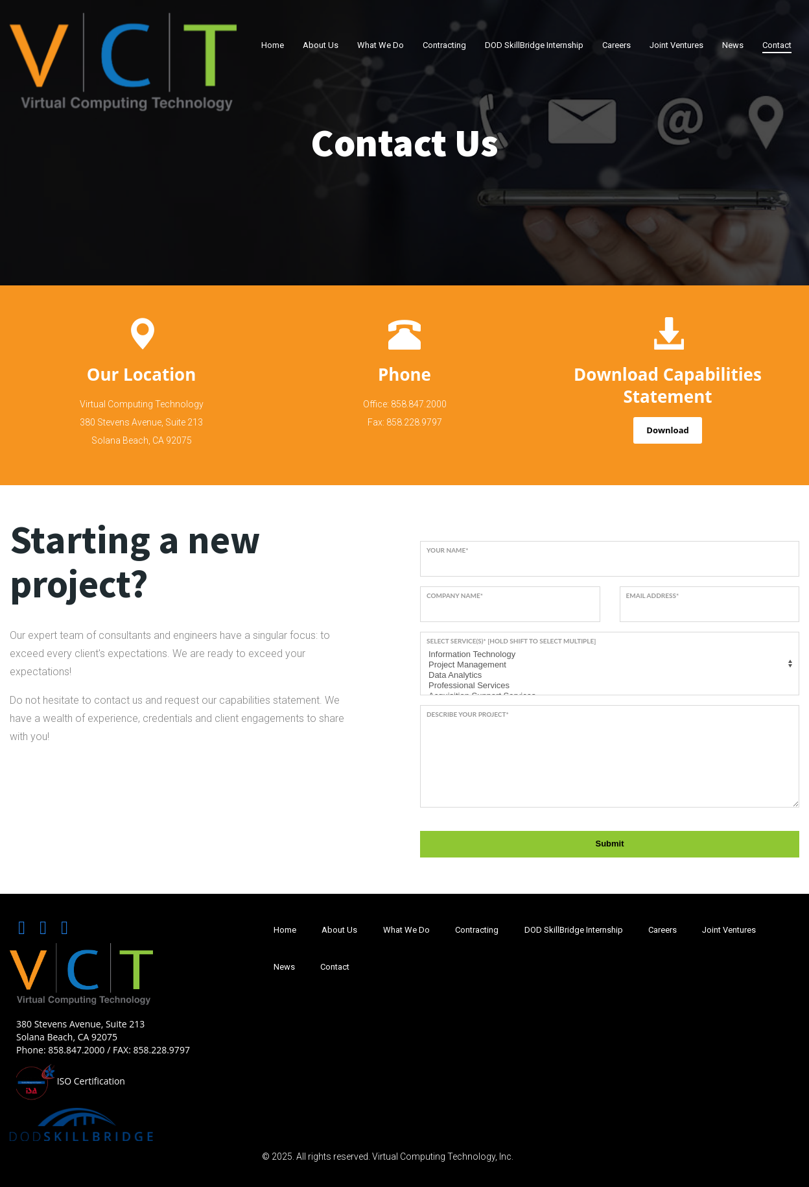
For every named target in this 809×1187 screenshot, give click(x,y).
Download (667, 430)
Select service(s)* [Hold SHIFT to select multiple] (511, 641)
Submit (609, 843)
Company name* (455, 595)
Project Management (607, 665)
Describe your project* (468, 714)
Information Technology (607, 654)
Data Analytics (607, 675)
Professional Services (607, 685)
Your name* (448, 550)
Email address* (652, 595)
